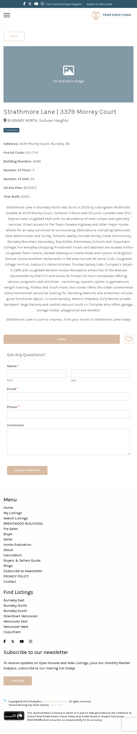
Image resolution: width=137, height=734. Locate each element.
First (10, 380)
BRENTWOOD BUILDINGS (23, 523)
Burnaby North (15, 605)
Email (12, 389)
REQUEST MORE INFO (27, 470)
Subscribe (18, 680)
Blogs (8, 566)
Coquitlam (12, 632)
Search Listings (16, 518)
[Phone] (68, 414)
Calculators (13, 555)
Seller (8, 539)
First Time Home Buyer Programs (64, 4)
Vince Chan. (56, 705)
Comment (15, 425)
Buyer (8, 534)
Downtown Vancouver (21, 616)
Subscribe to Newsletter (23, 571)
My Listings (13, 513)
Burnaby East (14, 600)
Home (8, 508)
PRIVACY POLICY (16, 576)
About (8, 550)
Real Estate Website (55, 701)
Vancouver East (15, 621)
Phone (13, 407)
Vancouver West (16, 626)
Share (62, 339)
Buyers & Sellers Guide (99, 4)
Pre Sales (11, 529)
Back (14, 36)
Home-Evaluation (17, 544)
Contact (10, 581)
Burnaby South (15, 611)
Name (13, 366)
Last (73, 380)
